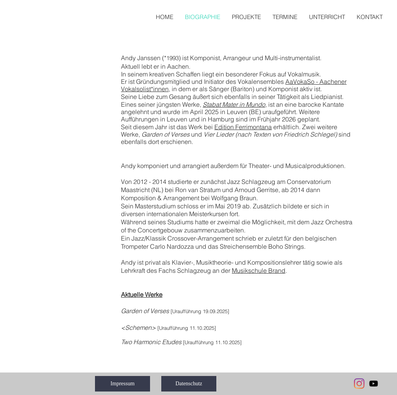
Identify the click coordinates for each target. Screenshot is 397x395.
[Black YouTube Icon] (373, 383)
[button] (246, 17)
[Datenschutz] (188, 384)
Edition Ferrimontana (243, 127)
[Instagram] (359, 383)
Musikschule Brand (258, 270)
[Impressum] (122, 384)
